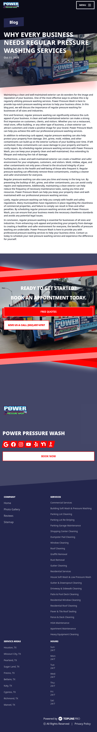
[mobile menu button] (85, 5)
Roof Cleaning (57, 548)
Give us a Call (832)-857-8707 (26, 325)
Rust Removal (57, 559)
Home (7, 503)
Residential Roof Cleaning (63, 605)
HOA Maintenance (59, 622)
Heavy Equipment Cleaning (64, 634)
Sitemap (9, 522)
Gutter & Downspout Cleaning (66, 582)
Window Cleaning (59, 542)
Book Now (48, 456)
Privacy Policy (83, 723)
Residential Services (60, 571)
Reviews (8, 515)
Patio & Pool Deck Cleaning (64, 594)
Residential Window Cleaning (65, 599)
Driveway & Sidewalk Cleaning (66, 588)
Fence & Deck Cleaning (62, 617)
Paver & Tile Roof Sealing (63, 611)
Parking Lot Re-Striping (62, 519)
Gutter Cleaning (58, 565)
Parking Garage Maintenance (65, 525)
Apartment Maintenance (63, 628)
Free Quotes (48, 311)
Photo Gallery (12, 509)
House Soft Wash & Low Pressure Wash (70, 577)
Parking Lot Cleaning (61, 514)
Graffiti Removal (58, 554)
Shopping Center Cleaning (64, 531)
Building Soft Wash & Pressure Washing (71, 508)
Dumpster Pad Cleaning (62, 536)
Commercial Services (61, 502)
